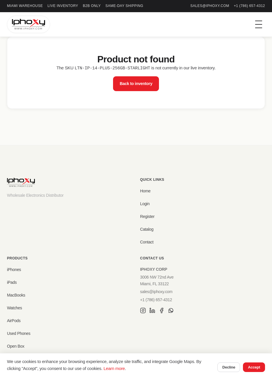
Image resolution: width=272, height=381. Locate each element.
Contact (146, 242)
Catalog (146, 229)
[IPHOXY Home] (28, 24)
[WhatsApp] (171, 311)
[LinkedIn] (152, 311)
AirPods (14, 320)
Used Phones (18, 333)
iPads (12, 282)
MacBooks (16, 295)
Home (145, 191)
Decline (228, 367)
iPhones (14, 269)
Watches (14, 308)
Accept (254, 367)
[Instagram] (143, 311)
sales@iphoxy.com (209, 6)
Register (147, 216)
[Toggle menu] (258, 24)
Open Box (15, 346)
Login (145, 203)
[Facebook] (161, 311)
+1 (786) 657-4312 (249, 6)
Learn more (114, 368)
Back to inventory (136, 83)
